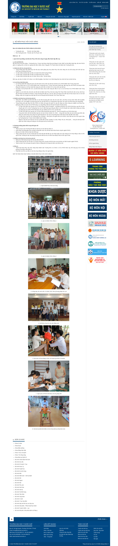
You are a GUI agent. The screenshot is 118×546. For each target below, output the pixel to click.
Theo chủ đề (83, 524)
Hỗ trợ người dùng (94, 143)
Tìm (107, 6)
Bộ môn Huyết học (20, 468)
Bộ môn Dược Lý (19, 466)
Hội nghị (96, 538)
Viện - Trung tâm (48, 536)
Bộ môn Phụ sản (19, 485)
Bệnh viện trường (48, 534)
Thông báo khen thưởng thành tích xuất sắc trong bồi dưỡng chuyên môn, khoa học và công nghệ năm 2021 (97, 91)
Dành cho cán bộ (98, 528)
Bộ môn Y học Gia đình (21, 501)
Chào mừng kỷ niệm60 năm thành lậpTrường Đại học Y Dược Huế (97, 117)
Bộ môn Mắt (18, 473)
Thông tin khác (94, 132)
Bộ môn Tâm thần (19, 494)
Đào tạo (40, 16)
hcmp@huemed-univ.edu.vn (20, 530)
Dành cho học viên (83, 536)
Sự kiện (96, 536)
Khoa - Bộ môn (81, 42)
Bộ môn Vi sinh (19, 499)
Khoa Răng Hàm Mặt (20, 450)
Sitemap (61, 530)
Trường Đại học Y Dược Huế (21, 524)
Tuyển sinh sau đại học (84, 530)
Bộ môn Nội (18, 482)
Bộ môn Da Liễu (19, 462)
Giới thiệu (21, 16)
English (103, 16)
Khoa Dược (18, 445)
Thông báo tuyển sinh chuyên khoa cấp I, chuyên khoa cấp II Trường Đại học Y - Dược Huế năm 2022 (97, 56)
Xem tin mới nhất (63, 528)
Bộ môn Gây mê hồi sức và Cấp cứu (24, 503)
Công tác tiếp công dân (65, 532)
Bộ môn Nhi (18, 478)
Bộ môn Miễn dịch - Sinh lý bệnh (23, 475)
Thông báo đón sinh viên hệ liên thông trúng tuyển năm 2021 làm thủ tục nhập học (97, 78)
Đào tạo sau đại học (83, 538)
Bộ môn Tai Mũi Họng (20, 492)
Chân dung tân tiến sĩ (94, 136)
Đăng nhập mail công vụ (95, 146)
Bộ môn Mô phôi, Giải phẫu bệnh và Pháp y (26, 510)
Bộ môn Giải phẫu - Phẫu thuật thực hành (26, 505)
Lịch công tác (73, 2)
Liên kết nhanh (50, 524)
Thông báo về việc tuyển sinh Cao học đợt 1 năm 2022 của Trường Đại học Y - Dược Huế (97, 63)
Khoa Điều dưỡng (19, 448)
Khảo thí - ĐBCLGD (88, 16)
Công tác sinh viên (50, 16)
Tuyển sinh (31, 16)
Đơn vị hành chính (48, 532)
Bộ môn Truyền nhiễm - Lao (22, 508)
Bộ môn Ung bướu (20, 496)
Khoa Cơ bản (18, 443)
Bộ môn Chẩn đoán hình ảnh (22, 459)
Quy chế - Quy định (99, 530)
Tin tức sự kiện (83, 2)
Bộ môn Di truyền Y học (21, 464)
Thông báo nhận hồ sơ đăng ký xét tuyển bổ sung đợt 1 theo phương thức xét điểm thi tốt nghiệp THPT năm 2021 (97, 99)
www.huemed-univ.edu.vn (19, 536)
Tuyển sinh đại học (83, 528)
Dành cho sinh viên (83, 532)
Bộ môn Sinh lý (19, 489)
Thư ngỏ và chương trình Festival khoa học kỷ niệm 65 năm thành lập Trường (96, 48)
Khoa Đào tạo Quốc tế (21, 457)
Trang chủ (13, 16)
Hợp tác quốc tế (76, 16)
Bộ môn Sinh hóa (19, 487)
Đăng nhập (105, 2)
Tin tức (95, 534)
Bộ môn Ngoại (18, 480)
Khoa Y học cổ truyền (20, 452)
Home (12, 519)
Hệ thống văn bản (93, 140)
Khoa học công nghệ (63, 16)
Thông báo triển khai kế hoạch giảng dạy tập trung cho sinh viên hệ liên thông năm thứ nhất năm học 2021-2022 (97, 71)
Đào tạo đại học (82, 534)
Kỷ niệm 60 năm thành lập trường (66, 535)
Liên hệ (99, 2)
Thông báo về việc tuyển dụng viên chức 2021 (97, 84)
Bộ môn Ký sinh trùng (20, 471)
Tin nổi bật (92, 42)
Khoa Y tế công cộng (20, 455)
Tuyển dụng (92, 2)
